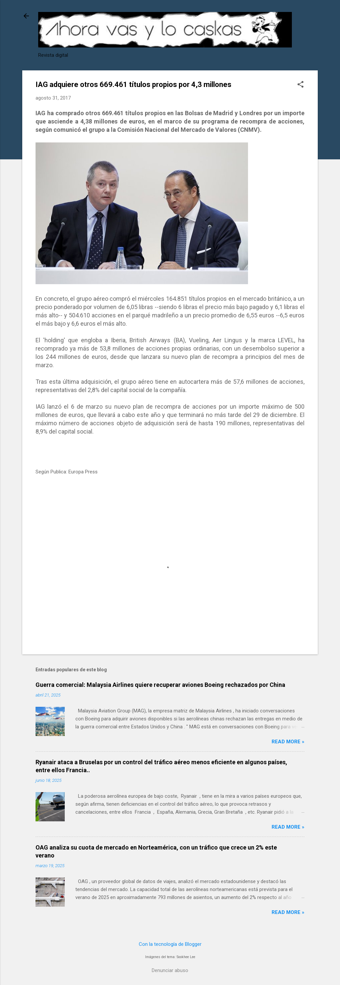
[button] (300, 85)
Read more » (288, 742)
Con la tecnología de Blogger (170, 944)
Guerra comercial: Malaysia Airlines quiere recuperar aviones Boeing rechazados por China (160, 684)
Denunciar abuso (170, 970)
